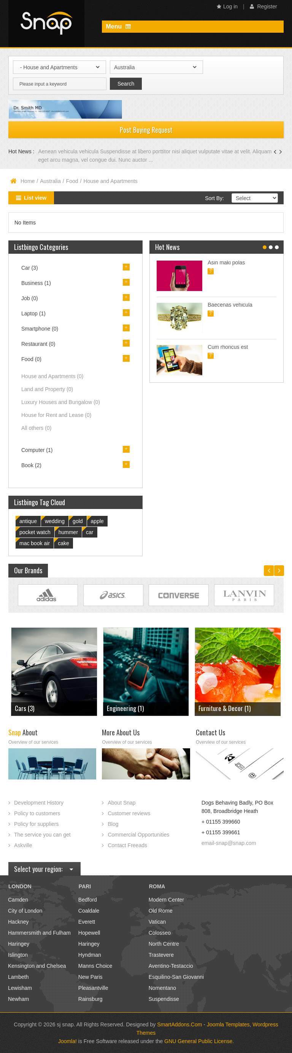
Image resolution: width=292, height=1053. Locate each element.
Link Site (48, 595)
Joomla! (67, 1041)
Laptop (33, 313)
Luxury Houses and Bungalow (60, 402)
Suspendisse (164, 999)
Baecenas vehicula (230, 305)
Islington (18, 955)
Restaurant (38, 344)
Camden (18, 900)
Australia (50, 181)
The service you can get (42, 835)
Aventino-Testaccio (171, 966)
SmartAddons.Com (179, 1024)
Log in (227, 6)
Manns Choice (95, 966)
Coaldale (88, 911)
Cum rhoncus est (228, 347)
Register (263, 6)
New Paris (90, 977)
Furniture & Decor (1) (224, 708)
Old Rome (161, 911)
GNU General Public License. (199, 1041)
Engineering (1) (125, 708)
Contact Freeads (127, 845)
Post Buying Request (146, 130)
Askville (23, 845)
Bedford (87, 900)
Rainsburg (90, 999)
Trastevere (161, 955)
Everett (86, 922)
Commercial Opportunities (138, 835)
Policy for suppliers (36, 824)
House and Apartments (52, 376)
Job (29, 298)
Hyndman (89, 955)
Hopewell (89, 933)
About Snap (121, 803)
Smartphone (39, 329)
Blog (113, 824)
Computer (36, 450)
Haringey (18, 944)
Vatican (157, 922)
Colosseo (160, 933)
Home (28, 181)
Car (29, 268)
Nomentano (162, 988)
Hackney (18, 922)
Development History (38, 803)
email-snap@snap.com (229, 843)
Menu (118, 26)
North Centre (164, 944)
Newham (18, 999)
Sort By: (214, 198)
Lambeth (18, 977)
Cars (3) (24, 708)
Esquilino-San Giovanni (176, 977)
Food (72, 181)
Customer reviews (129, 813)
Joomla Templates (228, 1024)
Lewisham (20, 988)
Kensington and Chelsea (37, 966)
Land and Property (47, 389)
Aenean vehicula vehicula (69, 151)
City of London (25, 911)
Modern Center (166, 900)
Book (31, 465)
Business (36, 283)
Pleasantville (93, 988)
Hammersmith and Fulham (39, 933)
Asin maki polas (226, 262)
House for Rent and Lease (56, 415)
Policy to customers (37, 813)
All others (36, 428)
